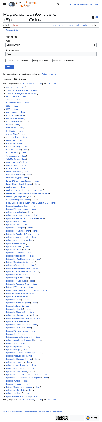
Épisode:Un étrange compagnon (19, 387)
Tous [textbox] (9, 54)
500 (54, 84)
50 (41, 84)
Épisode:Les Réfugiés (15, 253)
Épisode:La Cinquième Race (18, 315)
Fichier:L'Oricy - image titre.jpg (18, 181)
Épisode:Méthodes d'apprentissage (20, 353)
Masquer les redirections (63, 61)
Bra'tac (9, 125)
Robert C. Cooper (13, 150)
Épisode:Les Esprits (14, 309)
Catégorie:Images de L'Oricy (18, 200)
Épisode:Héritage (13, 350)
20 (37, 84)
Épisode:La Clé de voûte (16, 312)
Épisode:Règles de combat (17, 365)
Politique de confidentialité (12, 412)
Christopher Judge (13, 103)
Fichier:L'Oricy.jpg (13, 178)
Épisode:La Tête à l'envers (17, 275)
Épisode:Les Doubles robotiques (19, 259)
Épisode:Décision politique (17, 265)
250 (49, 84)
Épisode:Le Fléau (13, 300)
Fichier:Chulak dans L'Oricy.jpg (19, 184)
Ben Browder (11, 118)
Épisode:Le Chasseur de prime (19, 359)
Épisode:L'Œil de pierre (15, 287)
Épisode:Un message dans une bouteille (22, 290)
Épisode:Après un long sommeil (19, 337)
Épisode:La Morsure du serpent (19, 271)
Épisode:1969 (12, 334)
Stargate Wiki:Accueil (15, 175)
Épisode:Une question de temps (19, 318)
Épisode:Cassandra (14, 246)
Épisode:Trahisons (13, 393)
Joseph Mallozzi (12, 137)
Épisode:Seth (11, 343)
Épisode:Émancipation (15, 212)
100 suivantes (28, 84)
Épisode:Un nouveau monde (18, 396)
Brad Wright (11, 128)
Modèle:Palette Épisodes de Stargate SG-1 (24, 193)
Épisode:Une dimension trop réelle (20, 262)
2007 (8, 109)
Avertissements (57, 412)
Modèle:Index (11, 187)
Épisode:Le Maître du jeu (16, 281)
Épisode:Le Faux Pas (15, 328)
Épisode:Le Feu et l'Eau (16, 240)
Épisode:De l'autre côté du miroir (19, 356)
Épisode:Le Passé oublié (16, 371)
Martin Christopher (13, 172)
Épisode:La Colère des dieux (18, 325)
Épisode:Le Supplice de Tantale (19, 234)
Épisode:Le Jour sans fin (16, 368)
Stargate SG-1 (12, 87)
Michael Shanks (12, 96)
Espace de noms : (12, 50)
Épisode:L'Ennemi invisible (17, 331)
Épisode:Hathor (12, 243)
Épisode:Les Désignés (15, 228)
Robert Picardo (12, 153)
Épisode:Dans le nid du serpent (19, 268)
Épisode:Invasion (13, 381)
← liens (22, 87)
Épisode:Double (12, 221)
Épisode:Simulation (14, 384)
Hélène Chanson (13, 168)
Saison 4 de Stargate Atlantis (18, 93)
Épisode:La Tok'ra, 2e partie (17, 306)
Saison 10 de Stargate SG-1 (17, 90)
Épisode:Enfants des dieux (17, 206)
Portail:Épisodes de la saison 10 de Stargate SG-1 (27, 203)
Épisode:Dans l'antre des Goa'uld (20, 340)
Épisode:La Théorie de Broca (18, 215)
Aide (95, 17)
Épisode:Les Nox (13, 225)
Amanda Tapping (13, 100)
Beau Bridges (11, 112)
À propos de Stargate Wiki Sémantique (37, 412)
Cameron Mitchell (13, 121)
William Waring (12, 165)
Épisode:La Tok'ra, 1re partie (18, 303)
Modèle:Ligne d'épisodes (16, 197)
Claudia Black (12, 134)
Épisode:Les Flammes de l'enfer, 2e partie (23, 378)
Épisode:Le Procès (14, 250)
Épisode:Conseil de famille (17, 293)
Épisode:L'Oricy (12, 30)
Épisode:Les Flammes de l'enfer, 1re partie (23, 375)
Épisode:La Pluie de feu (16, 390)
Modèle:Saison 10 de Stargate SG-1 (21, 190)
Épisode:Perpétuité (14, 278)
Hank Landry (11, 115)
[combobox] (51, 45)
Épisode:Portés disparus (16, 256)
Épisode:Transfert (13, 321)
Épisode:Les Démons (15, 362)
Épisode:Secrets (13, 296)
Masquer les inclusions (18, 61)
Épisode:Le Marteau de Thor (18, 231)
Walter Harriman (13, 162)
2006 (8, 106)
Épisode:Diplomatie (14, 346)
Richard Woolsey (13, 147)
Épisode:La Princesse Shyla (17, 284)
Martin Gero (11, 140)
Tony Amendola (12, 156)
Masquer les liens (40, 61)
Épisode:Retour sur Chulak (17, 237)
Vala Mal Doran (12, 159)
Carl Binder (10, 131)
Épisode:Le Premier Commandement (21, 218)
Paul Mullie (10, 143)
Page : (8, 41)
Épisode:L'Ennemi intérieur (17, 209)
